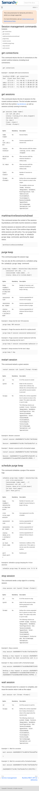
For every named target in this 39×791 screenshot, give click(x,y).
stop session (6, 45)
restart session (7, 41)
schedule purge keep (8, 43)
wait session (6, 48)
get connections (7, 31)
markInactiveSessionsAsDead (11, 36)
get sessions (6, 34)
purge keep (6, 38)
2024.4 (34, 7)
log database (21, 104)
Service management (9, 778)
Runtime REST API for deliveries (29, 779)
